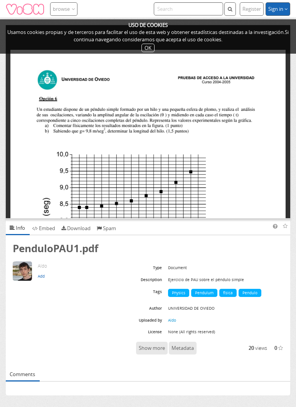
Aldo (172, 320)
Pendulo (249, 292)
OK (148, 47)
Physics (178, 292)
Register (251, 8)
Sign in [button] (278, 8)
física (228, 292)
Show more (152, 347)
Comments (22, 374)
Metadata (183, 347)
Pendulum (204, 292)
